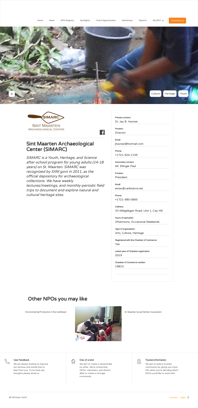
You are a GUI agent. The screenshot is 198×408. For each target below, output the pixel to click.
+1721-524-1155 (126, 154)
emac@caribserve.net (129, 188)
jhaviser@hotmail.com (129, 143)
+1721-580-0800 (126, 199)
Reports (143, 20)
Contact (173, 397)
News (52, 20)
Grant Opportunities (106, 20)
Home (40, 20)
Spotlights (85, 20)
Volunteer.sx (177, 20)
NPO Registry (67, 20)
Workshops (127, 20)
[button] (157, 20)
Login (183, 397)
